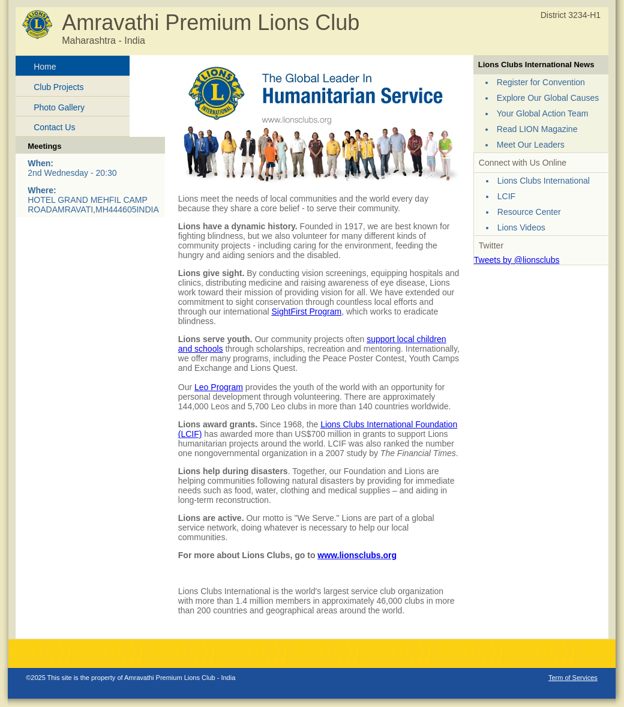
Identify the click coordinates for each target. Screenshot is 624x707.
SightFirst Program (306, 311)
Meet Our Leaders (531, 144)
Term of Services (573, 677)
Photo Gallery (59, 107)
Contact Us (54, 127)
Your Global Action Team (543, 113)
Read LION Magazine (537, 129)
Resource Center (529, 212)
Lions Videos (521, 227)
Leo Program (218, 387)
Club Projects (58, 87)
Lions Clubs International (543, 180)
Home (45, 66)
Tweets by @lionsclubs (517, 260)
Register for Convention (541, 82)
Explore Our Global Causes (548, 98)
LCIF (506, 196)
